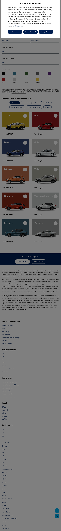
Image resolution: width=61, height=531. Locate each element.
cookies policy (17, 26)
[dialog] (30, 265)
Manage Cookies (46, 32)
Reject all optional (30, 32)
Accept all (15, 32)
